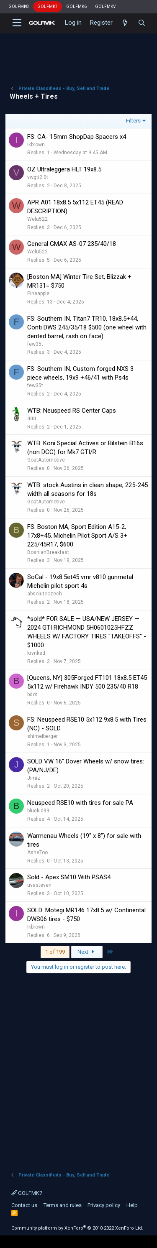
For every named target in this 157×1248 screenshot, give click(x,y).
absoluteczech (44, 594)
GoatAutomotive (46, 460)
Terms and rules (63, 1205)
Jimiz (33, 778)
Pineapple (38, 293)
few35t (35, 344)
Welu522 (37, 219)
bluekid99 (38, 811)
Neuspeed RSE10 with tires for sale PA (80, 802)
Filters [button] (133, 120)
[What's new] (125, 23)
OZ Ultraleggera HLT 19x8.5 (64, 169)
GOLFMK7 (47, 6)
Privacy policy (104, 1205)
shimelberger (42, 736)
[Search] (142, 23)
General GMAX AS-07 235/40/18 (71, 244)
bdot (32, 694)
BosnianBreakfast (48, 552)
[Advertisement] (78, 52)
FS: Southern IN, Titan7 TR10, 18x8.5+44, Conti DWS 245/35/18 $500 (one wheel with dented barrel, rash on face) (87, 327)
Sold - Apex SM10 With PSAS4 (69, 877)
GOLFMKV (105, 6)
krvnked (36, 653)
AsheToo (37, 852)
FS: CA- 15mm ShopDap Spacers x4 (76, 136)
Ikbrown (36, 145)
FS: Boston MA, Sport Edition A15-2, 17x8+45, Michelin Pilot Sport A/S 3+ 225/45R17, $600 (77, 535)
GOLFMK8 (18, 6)
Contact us (24, 1205)
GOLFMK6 (76, 6)
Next (87, 952)
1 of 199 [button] (55, 952)
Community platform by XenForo (77, 1228)
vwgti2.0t (37, 177)
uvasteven (39, 885)
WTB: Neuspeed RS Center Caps (71, 410)
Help (132, 1205)
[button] (17, 23)
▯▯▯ (31, 418)
